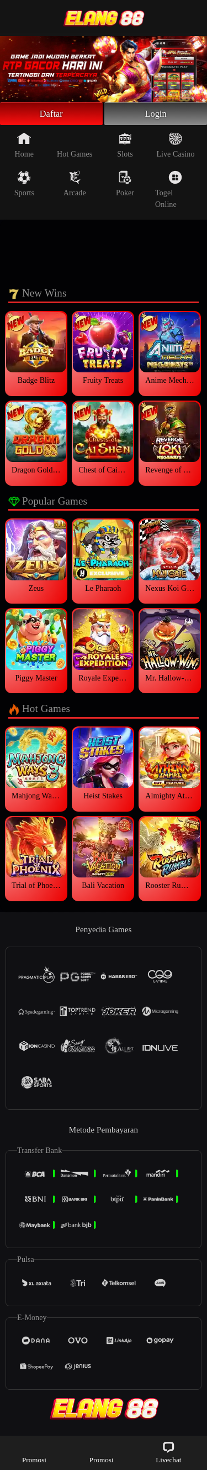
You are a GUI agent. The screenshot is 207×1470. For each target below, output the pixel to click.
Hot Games (74, 147)
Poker (125, 186)
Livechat (168, 1452)
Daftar (52, 115)
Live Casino (175, 147)
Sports (24, 186)
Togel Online (168, 192)
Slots (125, 147)
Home (24, 147)
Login (156, 115)
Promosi (34, 1452)
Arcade (74, 186)
